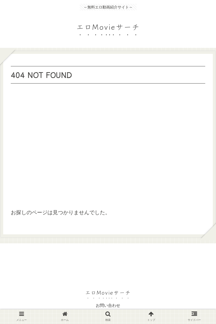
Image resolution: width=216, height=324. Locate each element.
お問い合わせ (108, 305)
